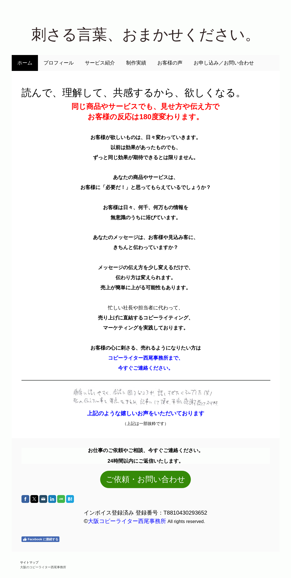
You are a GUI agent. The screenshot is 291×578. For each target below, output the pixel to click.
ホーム (24, 63)
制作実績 (136, 63)
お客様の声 (169, 63)
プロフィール (59, 63)
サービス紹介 (100, 63)
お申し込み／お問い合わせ (224, 63)
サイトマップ (29, 562)
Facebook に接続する (40, 539)
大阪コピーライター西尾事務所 (127, 521)
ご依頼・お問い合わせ (145, 479)
